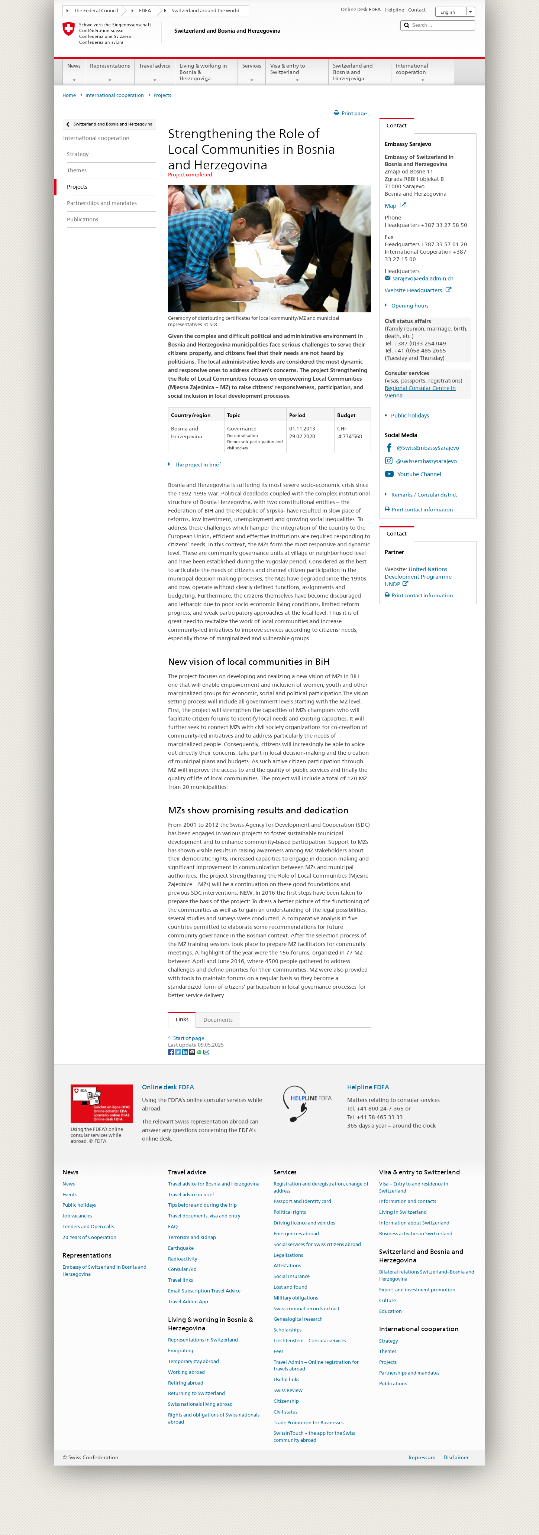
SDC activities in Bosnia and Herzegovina (229, 1036)
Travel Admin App (188, 1337)
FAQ (173, 1262)
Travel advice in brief (191, 1230)
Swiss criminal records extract (306, 1344)
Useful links (286, 1415)
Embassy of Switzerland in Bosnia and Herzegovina (104, 1306)
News (74, 73)
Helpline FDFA (368, 1122)
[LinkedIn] (185, 1088)
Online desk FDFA (168, 1122)
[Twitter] (178, 1088)
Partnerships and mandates (409, 1409)
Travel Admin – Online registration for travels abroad (316, 1401)
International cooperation (423, 73)
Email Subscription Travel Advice (204, 1327)
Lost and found (290, 1323)
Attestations (287, 1301)
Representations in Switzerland (203, 1376)
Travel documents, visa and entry (204, 1252)
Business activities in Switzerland (415, 1269)
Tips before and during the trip (202, 1241)
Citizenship (286, 1437)
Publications (393, 1419)
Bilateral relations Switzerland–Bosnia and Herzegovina (426, 1311)
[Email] (206, 1088)
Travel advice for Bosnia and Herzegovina (213, 1220)
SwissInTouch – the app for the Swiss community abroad (314, 1472)
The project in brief (197, 465)
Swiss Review (288, 1426)
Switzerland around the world (205, 10)
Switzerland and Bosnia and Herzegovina (360, 73)
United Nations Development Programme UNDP (418, 577)
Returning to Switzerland (196, 1429)
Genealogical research (298, 1355)
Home (69, 95)
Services (251, 73)
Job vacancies (77, 1252)
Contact (393, 125)
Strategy (388, 1377)
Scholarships (287, 1366)
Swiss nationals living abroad (200, 1440)
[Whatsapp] (199, 1088)
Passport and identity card (302, 1237)
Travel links (180, 1316)
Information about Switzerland (414, 1259)
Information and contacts (407, 1237)
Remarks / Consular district (423, 495)
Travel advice (155, 73)
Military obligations (296, 1334)
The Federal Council (96, 10)
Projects (388, 1398)
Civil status (285, 1448)
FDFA (145, 10)
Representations (109, 73)
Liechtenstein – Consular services (310, 1376)
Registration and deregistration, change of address (321, 1223)
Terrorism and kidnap (192, 1273)
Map (395, 205)
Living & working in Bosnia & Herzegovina (206, 73)
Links (178, 1019)
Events (69, 1230)
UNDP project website (206, 1049)
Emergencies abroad (296, 1269)
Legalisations (288, 1291)
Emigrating (180, 1386)
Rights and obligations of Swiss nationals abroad (213, 1454)
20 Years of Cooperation (89, 1273)
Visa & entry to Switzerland (297, 73)
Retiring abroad (185, 1419)
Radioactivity (182, 1295)
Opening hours (409, 306)
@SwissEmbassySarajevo (428, 447)
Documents (218, 1019)
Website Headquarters (418, 290)
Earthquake (181, 1284)
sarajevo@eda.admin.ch (423, 278)
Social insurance (292, 1312)
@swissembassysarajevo (426, 461)
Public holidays (410, 415)
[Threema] (192, 1088)
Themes (387, 1388)
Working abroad (186, 1408)
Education (390, 1347)
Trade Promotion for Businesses (308, 1458)
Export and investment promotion (417, 1326)
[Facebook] (171, 1088)
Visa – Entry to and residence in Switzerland (413, 1223)
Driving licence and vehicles (304, 1259)
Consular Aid (182, 1305)
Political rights (290, 1248)
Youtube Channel (419, 474)
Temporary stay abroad (193, 1397)
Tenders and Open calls (88, 1262)
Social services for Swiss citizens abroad (317, 1280)
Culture (387, 1336)
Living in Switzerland (403, 1248)
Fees (278, 1387)
